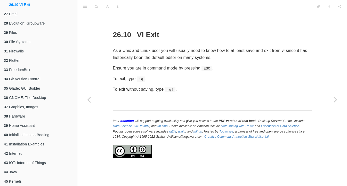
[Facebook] (329, 6)
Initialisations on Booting (26, 135)
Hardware (14, 116)
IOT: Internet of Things (25, 163)
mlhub (197, 131)
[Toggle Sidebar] (85, 6)
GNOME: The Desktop (25, 98)
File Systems (17, 42)
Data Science (122, 126)
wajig (181, 131)
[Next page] (335, 99)
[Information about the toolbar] (117, 6)
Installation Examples (24, 144)
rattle (172, 131)
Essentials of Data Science (280, 126)
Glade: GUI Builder (22, 88)
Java (10, 172)
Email (11, 14)
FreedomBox (17, 70)
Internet (13, 153)
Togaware (226, 131)
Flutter (12, 60)
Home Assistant (19, 125)
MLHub (162, 126)
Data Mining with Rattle (237, 126)
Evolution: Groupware (24, 23)
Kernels (13, 181)
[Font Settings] (107, 6)
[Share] (339, 6)
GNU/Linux (141, 126)
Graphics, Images (21, 107)
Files (10, 32)
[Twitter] (318, 6)
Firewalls (14, 51)
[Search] (96, 6)
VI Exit (19, 5)
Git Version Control (22, 79)
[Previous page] (89, 99)
